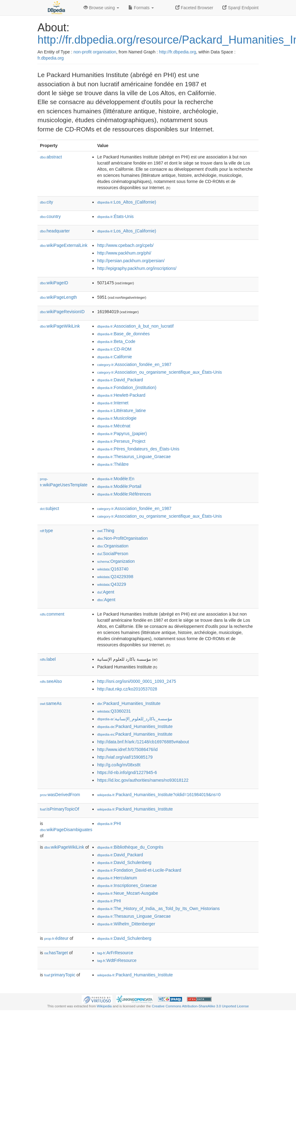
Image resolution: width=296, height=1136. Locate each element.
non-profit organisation (94, 51)
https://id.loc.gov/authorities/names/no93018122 (142, 780)
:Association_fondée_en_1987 (134, 364)
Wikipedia (104, 1006)
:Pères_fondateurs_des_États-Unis (138, 448)
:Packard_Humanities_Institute (128, 703)
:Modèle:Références (124, 494)
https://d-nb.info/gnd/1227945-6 (127, 772)
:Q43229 (111, 584)
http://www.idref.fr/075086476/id (127, 749)
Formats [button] (141, 7)
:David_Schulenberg (124, 862)
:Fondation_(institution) (126, 387)
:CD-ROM (114, 349)
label (48, 659)
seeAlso (51, 681)
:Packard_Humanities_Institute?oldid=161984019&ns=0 (158, 794)
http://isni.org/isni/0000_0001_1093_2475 (136, 681)
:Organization (115, 561)
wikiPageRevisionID (62, 311)
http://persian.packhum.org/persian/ (130, 260)
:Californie (114, 356)
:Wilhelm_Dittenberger (126, 923)
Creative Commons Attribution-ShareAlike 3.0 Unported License (200, 1006)
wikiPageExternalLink (64, 245)
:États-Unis (115, 216)
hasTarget (56, 952)
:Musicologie (116, 418)
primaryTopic (59, 974)
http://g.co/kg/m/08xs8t (118, 764)
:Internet (112, 402)
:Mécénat (113, 425)
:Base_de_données (123, 333)
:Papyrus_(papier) (122, 433)
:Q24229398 (115, 576)
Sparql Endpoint (240, 7)
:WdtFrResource (116, 960)
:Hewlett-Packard (121, 395)
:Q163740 (112, 568)
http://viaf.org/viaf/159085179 (125, 757)
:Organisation (112, 545)
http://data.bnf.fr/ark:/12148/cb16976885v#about (143, 741)
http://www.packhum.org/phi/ (124, 253)
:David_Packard (120, 379)
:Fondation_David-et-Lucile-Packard (139, 870)
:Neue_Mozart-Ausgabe (127, 893)
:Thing (105, 530)
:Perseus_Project (121, 441)
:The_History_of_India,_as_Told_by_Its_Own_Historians (158, 908)
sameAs (50, 703)
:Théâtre (113, 464)
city (46, 202)
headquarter (55, 230)
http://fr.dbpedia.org (177, 51)
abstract (51, 156)
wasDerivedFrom (60, 794)
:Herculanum (117, 877)
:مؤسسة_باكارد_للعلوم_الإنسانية (134, 718)
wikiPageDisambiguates (66, 829)
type (46, 530)
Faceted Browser (194, 7)
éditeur (56, 938)
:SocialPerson (112, 553)
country (50, 216)
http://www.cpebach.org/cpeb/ (125, 245)
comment (52, 614)
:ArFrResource (115, 952)
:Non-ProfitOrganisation (122, 538)
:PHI (109, 823)
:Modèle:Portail (119, 486)
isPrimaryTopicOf (59, 809)
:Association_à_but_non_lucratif (135, 326)
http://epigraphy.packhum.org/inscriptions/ (136, 268)
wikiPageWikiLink (60, 326)
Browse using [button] (101, 7)
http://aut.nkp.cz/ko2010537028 (127, 689)
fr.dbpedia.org (50, 58)
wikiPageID (54, 282)
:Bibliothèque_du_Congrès (130, 847)
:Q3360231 (114, 711)
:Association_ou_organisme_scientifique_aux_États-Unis (159, 372)
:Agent (105, 591)
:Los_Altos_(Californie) (126, 202)
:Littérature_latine (121, 410)
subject (49, 508)
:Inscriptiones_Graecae (127, 885)
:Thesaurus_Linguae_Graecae (134, 456)
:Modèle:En (115, 478)
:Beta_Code (116, 341)
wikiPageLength (58, 297)
